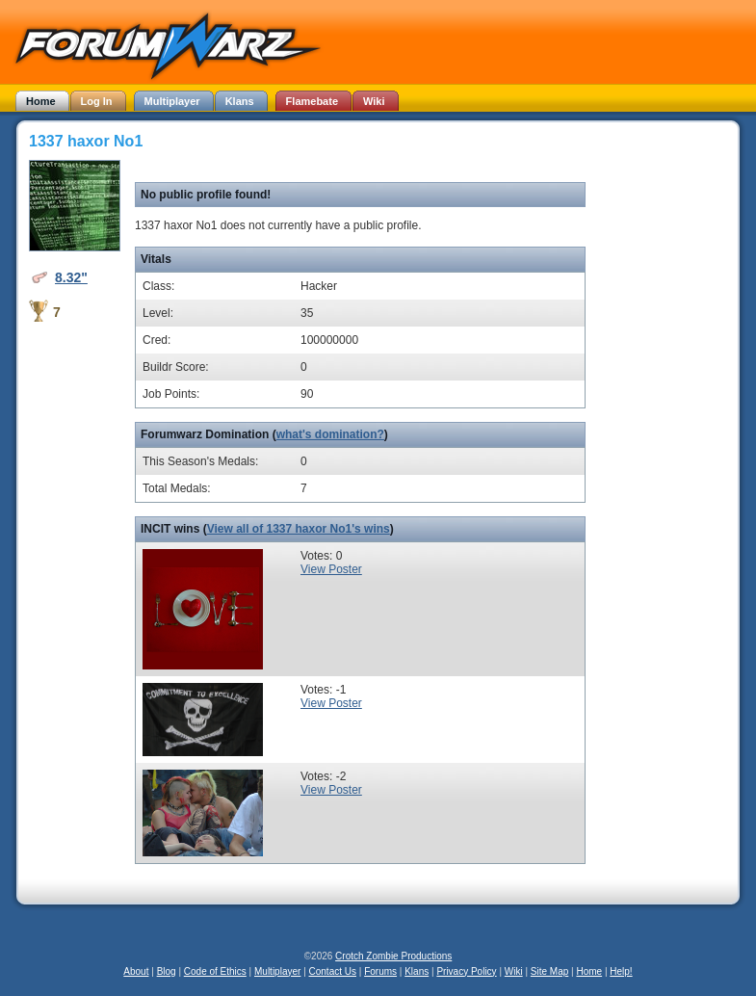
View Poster (331, 569)
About (135, 971)
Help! (621, 971)
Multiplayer (277, 971)
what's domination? (330, 434)
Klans (416, 971)
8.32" (71, 277)
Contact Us (332, 971)
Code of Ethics (215, 971)
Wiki (514, 971)
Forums (380, 971)
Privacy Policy (466, 971)
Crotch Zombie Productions (393, 956)
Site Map (549, 971)
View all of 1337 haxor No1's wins (298, 529)
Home (589, 971)
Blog (166, 971)
